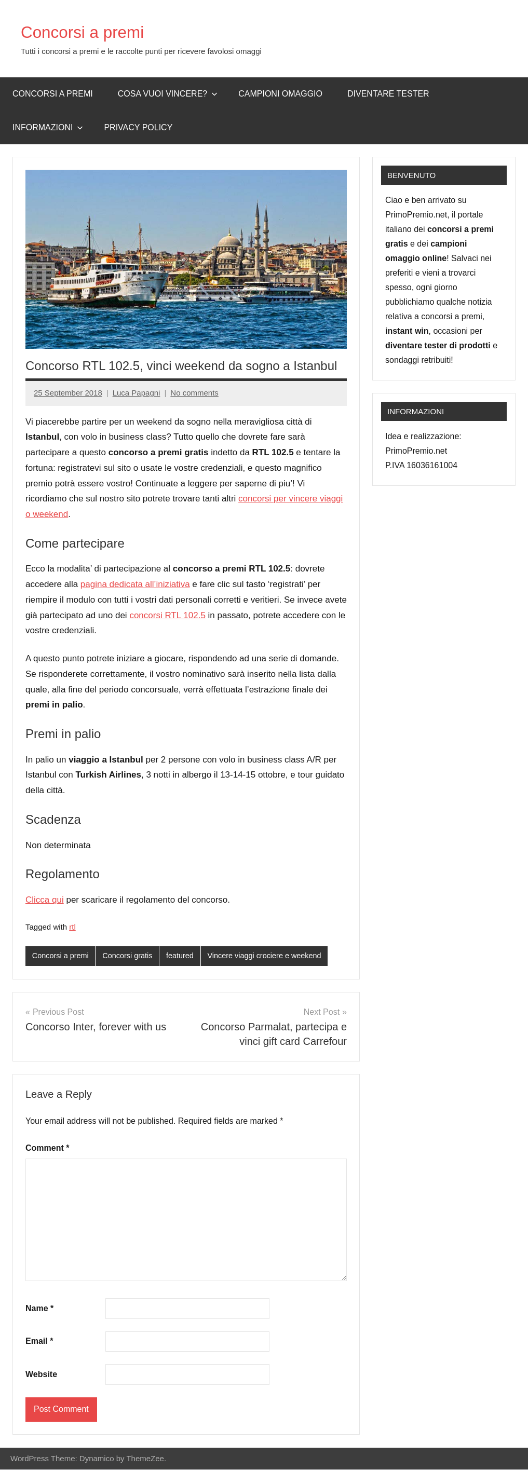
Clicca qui (44, 900)
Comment (47, 1148)
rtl (72, 926)
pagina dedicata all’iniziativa (135, 584)
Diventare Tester (388, 93)
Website (41, 1374)
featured (184, 955)
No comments (194, 392)
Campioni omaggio (280, 93)
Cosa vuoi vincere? (168, 93)
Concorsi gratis (131, 955)
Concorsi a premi (91, 31)
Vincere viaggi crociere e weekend (272, 955)
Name (39, 1308)
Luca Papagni (136, 392)
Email (39, 1341)
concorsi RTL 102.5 (167, 615)
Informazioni (47, 127)
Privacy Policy (138, 127)
